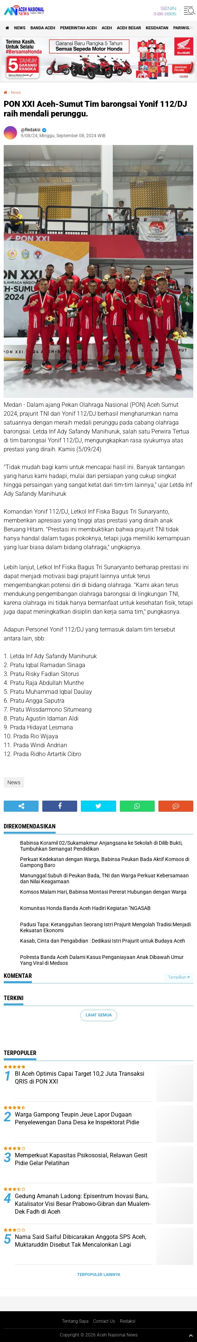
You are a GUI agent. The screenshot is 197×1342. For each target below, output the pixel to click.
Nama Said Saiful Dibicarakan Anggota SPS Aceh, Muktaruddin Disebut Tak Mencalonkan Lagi (80, 1240)
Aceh (107, 28)
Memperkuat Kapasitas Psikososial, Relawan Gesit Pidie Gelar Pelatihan (81, 1159)
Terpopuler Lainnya (98, 1274)
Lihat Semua (99, 1015)
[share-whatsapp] (137, 806)
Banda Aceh (42, 28)
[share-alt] (21, 806)
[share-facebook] (59, 806)
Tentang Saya (75, 1321)
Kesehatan (157, 28)
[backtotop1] (190, 1335)
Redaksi (127, 1321)
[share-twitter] (98, 806)
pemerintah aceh (78, 28)
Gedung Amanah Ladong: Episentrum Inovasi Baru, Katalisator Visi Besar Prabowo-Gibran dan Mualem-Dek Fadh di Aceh (83, 1204)
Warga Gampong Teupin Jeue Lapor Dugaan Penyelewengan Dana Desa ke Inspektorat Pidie (77, 1118)
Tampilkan (179, 977)
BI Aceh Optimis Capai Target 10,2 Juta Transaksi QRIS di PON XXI (79, 1077)
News (20, 28)
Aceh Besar (129, 28)
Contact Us (104, 1321)
